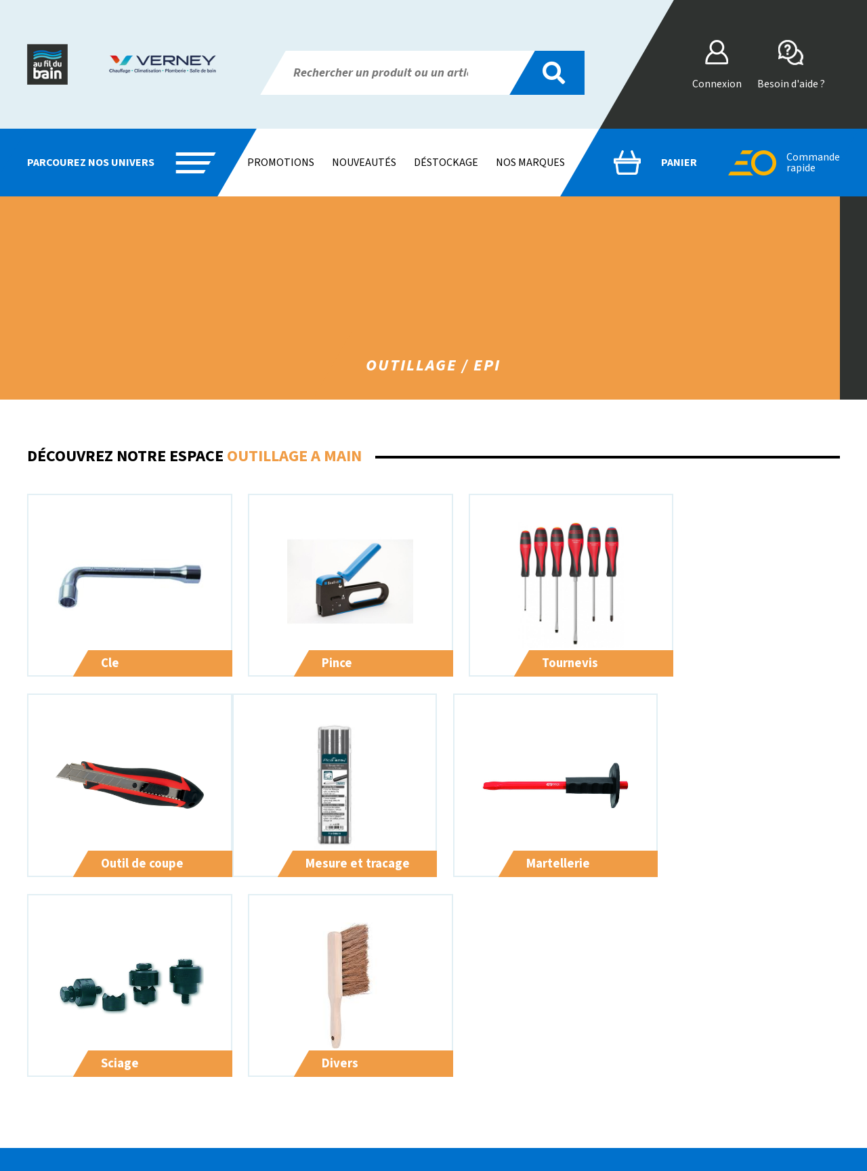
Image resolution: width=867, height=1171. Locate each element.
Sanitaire (347, 1064)
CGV (678, 1047)
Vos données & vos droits (723, 1064)
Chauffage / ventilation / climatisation (410, 1080)
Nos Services (527, 1064)
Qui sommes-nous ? (541, 1047)
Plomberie (351, 1047)
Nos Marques (526, 1080)
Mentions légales (706, 1080)
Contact (516, 1096)
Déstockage (446, 162)
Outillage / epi (359, 1129)
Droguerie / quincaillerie (381, 1096)
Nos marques (530, 162)
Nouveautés (364, 162)
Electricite (350, 1112)
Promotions (280, 162)
